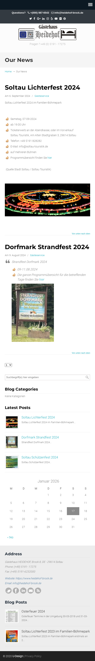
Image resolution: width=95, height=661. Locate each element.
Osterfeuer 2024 (33, 611)
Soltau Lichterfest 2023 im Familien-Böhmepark (56, 631)
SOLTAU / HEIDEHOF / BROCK (47, 32)
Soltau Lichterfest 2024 (42, 87)
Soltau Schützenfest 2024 (40, 457)
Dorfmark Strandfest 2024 (47, 247)
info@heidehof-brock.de (68, 12)
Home (8, 71)
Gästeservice (42, 95)
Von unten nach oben (81, 234)
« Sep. (10, 537)
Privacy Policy (33, 656)
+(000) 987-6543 (39, 12)
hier (50, 157)
